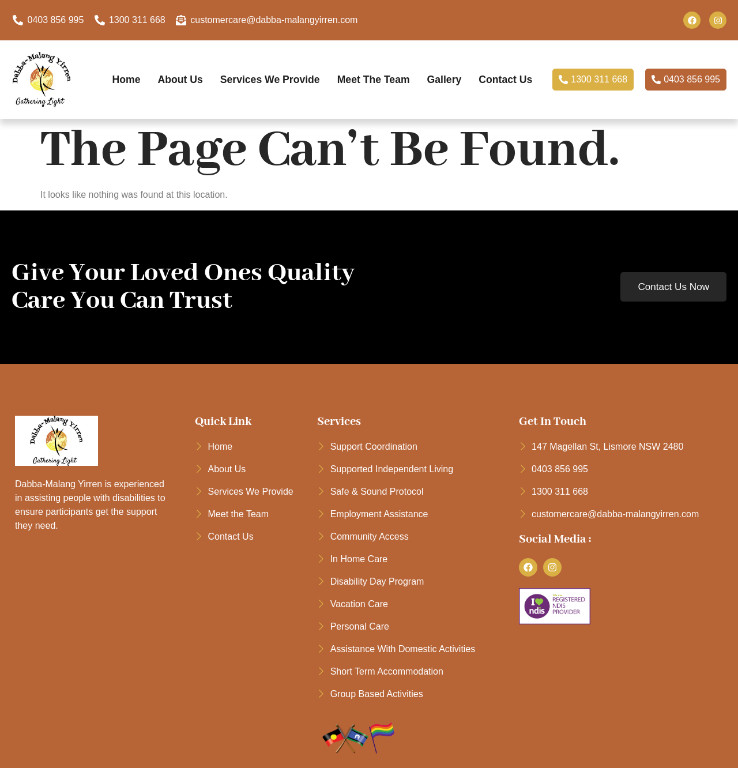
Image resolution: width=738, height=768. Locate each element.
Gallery (481, 73)
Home (152, 73)
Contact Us (319, 89)
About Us (208, 73)
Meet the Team (408, 73)
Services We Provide (301, 73)
